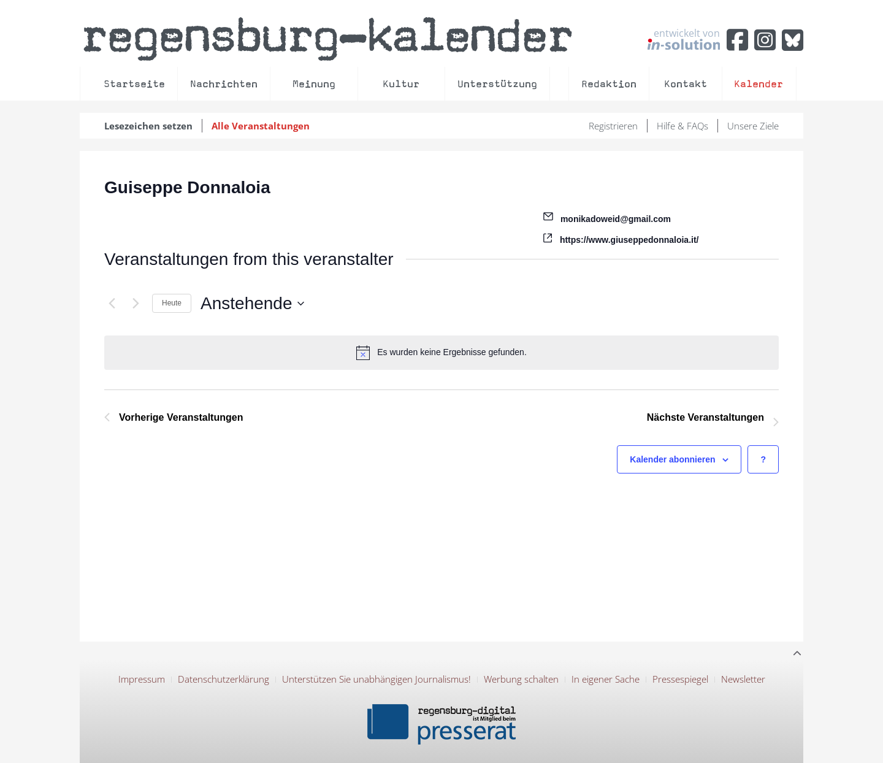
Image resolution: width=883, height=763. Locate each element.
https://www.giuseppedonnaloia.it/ (629, 240)
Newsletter (743, 679)
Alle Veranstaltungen (261, 126)
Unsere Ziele (753, 126)
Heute (172, 303)
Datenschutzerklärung (223, 679)
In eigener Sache (605, 679)
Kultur (401, 83)
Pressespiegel (680, 679)
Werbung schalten (521, 679)
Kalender (758, 83)
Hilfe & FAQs (682, 126)
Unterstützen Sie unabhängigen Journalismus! (376, 679)
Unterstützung (497, 83)
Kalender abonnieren (672, 459)
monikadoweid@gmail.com (615, 219)
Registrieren (613, 126)
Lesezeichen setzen (148, 126)
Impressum (141, 679)
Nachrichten (224, 83)
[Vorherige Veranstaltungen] (111, 303)
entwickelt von (684, 39)
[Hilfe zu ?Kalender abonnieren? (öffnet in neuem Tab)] (763, 459)
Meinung (313, 83)
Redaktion (608, 83)
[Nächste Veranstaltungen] (135, 303)
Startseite (134, 83)
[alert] (441, 352)
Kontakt (685, 83)
